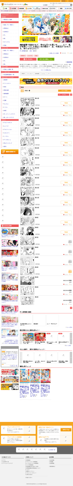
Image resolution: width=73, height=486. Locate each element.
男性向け (6, 28)
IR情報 (51, 461)
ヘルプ (27, 469)
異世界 (23, 73)
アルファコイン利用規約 (31, 461)
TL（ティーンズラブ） (10, 114)
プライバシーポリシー (31, 472)
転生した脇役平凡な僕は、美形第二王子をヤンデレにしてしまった (10, 313)
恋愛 (5, 100)
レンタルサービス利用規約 (32, 463)
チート (49, 73)
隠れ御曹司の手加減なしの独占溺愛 (10, 246)
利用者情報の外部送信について (33, 468)
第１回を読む (28, 59)
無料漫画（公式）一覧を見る (11, 341)
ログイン (70, 0)
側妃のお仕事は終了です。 (8, 291)
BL (4, 38)
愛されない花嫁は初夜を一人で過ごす (10, 257)
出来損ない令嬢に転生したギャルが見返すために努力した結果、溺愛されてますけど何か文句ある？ (10, 325)
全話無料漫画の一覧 (9, 74)
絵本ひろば (66, 429)
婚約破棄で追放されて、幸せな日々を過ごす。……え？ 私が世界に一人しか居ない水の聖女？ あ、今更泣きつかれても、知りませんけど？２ (34, 389)
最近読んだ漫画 (8, 19)
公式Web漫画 (5, 10)
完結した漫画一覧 (8, 69)
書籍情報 (69, 62)
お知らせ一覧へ (14, 365)
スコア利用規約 (29, 464)
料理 (5, 110)
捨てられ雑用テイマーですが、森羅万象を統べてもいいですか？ (10, 236)
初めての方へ (29, 477)
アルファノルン (8, 129)
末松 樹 (32, 51)
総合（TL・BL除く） (9, 24)
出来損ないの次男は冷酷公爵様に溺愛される (10, 336)
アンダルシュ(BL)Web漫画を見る (10, 343)
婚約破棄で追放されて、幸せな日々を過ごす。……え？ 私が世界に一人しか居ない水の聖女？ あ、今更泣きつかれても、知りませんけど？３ (45, 389)
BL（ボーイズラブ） (9, 117)
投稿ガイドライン (30, 471)
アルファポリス (8, 122)
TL (4, 35)
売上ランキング (8, 143)
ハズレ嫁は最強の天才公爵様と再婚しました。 (10, 301)
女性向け (23, 55)
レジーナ (30, 55)
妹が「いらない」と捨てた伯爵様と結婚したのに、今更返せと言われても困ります (10, 269)
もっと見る (69, 327)
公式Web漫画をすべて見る (12, 340)
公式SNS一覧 (52, 449)
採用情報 (52, 463)
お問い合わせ (29, 474)
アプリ (4, 460)
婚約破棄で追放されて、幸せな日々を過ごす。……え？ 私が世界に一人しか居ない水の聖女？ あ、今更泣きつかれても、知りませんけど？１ (24, 390)
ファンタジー (30, 73)
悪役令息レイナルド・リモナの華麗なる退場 (10, 280)
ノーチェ (6, 136)
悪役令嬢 (6, 90)
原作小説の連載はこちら (46, 59)
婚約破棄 (37, 73)
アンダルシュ (7, 139)
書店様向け (52, 466)
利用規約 (28, 460)
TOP (2, 10)
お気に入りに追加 (53, 53)
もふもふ (43, 73)
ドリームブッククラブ (8, 463)
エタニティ (7, 132)
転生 (5, 86)
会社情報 (52, 460)
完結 (36, 55)
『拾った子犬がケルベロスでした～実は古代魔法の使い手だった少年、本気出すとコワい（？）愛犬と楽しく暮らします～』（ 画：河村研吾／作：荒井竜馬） (9, 357)
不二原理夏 (22, 51)
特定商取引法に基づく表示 (32, 466)
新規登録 (63, 0)
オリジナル (7, 42)
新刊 (5, 146)
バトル (5, 107)
